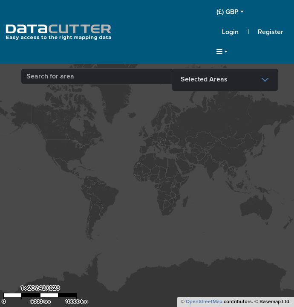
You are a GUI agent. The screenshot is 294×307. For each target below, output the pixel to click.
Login (230, 32)
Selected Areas (204, 79)
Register (270, 32)
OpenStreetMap (204, 301)
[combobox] (127, 76)
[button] (252, 11)
